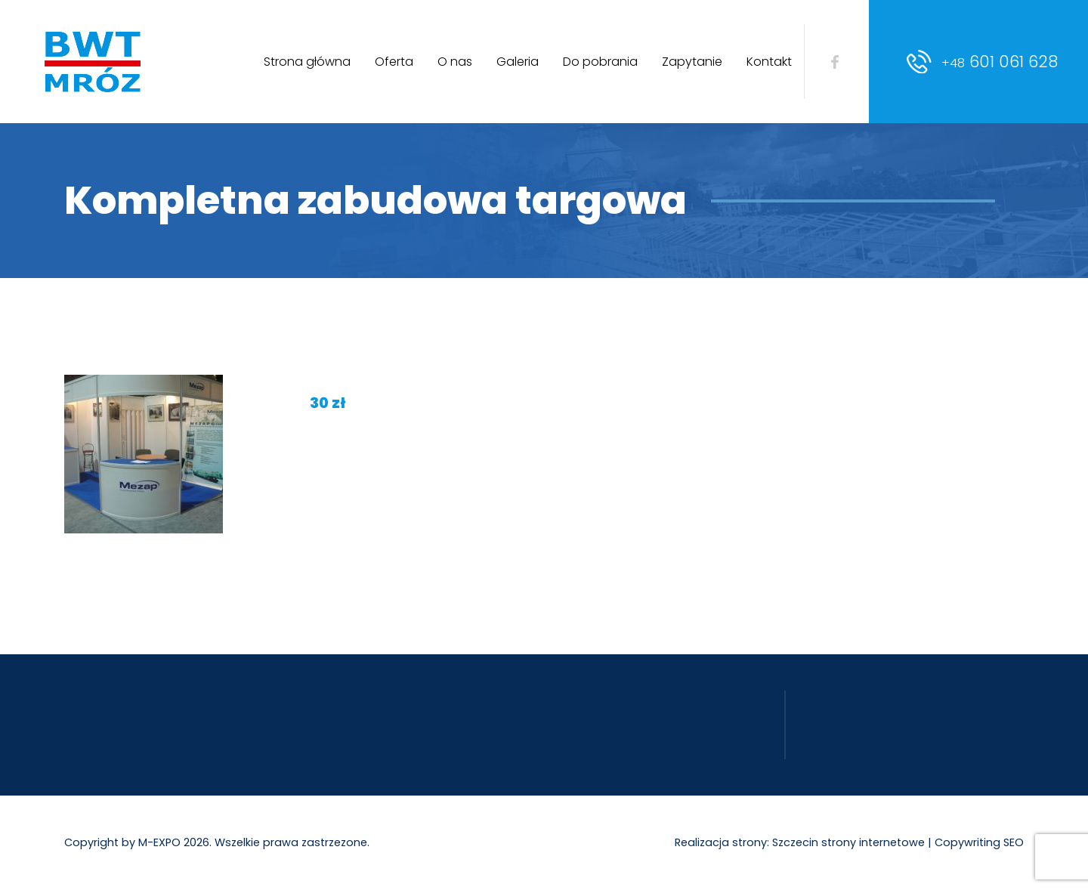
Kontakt (769, 61)
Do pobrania (600, 61)
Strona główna (307, 61)
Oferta (394, 61)
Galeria (517, 61)
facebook (835, 62)
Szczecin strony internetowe (848, 842)
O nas (454, 61)
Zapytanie (692, 61)
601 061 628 (999, 62)
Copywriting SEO (979, 842)
